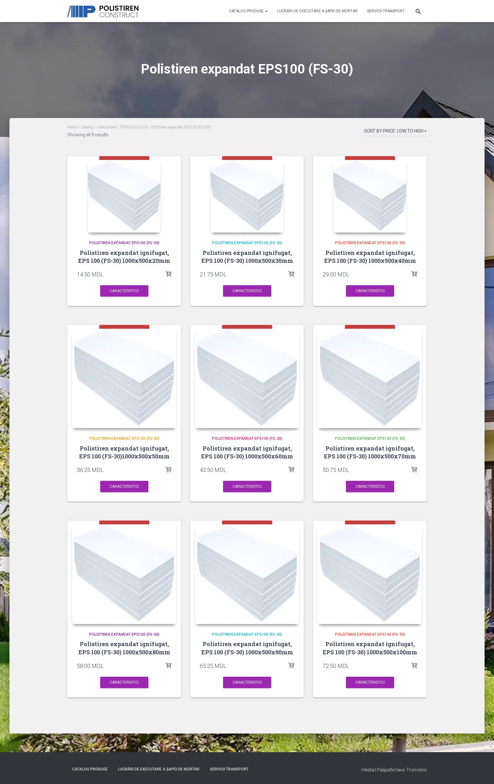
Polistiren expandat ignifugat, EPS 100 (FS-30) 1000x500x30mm (247, 256)
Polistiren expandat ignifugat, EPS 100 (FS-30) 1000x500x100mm (370, 657)
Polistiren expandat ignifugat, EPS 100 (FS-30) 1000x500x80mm (124, 657)
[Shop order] (395, 132)
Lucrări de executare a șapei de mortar (317, 11)
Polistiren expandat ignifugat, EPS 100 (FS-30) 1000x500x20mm (124, 256)
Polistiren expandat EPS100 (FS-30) (124, 243)
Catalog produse (248, 11)
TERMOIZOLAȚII (134, 127)
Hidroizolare (106, 127)
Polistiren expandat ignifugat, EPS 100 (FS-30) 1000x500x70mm (370, 457)
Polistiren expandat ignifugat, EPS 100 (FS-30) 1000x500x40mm (370, 256)
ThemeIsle (416, 769)
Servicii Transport (386, 11)
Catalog (87, 127)
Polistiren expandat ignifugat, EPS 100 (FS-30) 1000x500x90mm (247, 657)
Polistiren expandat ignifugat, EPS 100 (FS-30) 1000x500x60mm (247, 457)
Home (72, 127)
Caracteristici (124, 291)
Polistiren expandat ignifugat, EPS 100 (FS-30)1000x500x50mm (124, 457)
